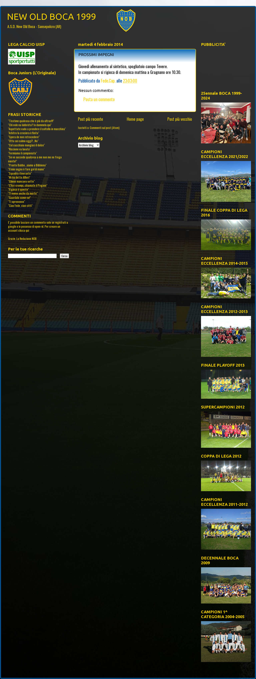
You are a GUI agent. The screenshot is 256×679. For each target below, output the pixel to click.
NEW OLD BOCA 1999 (51, 16)
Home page (135, 119)
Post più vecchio (179, 119)
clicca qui (23, 230)
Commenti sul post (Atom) (104, 128)
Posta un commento (99, 99)
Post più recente (90, 119)
